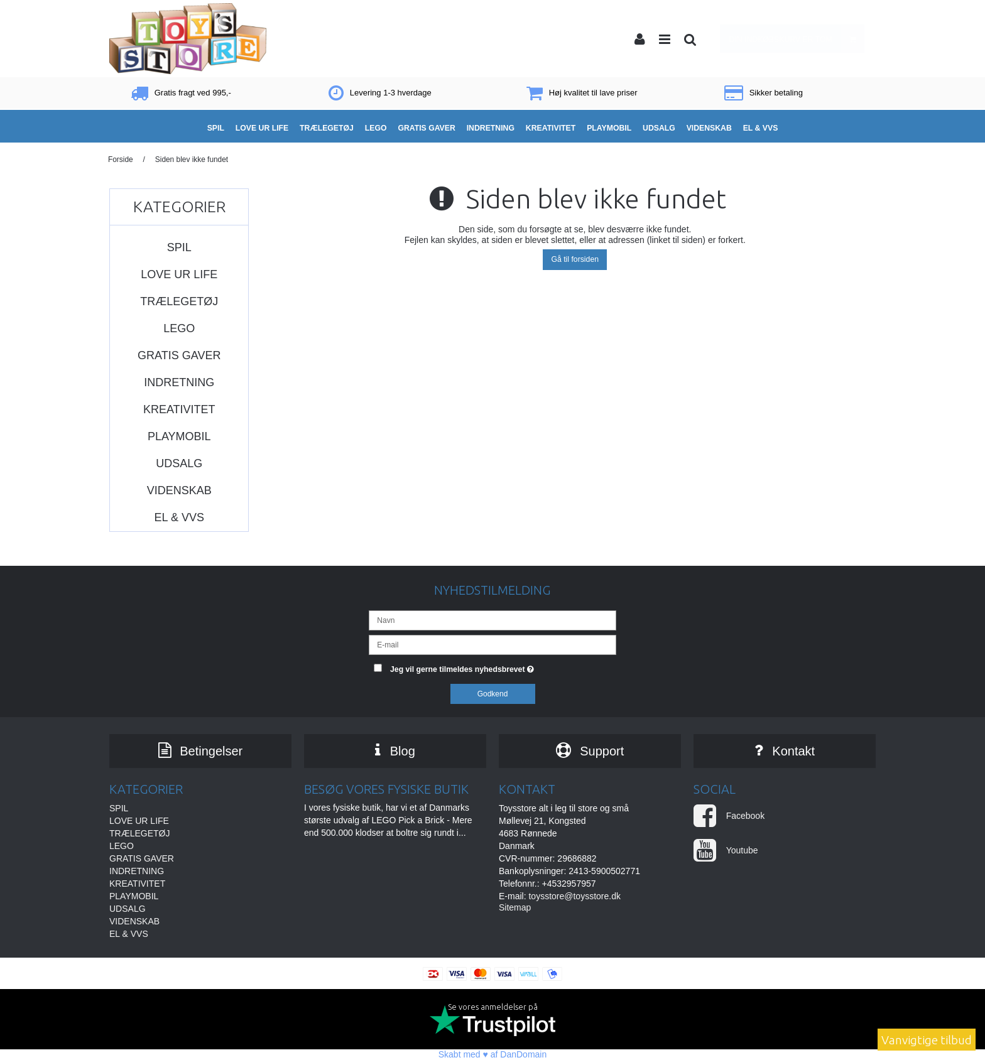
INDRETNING (179, 382)
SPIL (179, 247)
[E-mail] (492, 644)
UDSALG (179, 463)
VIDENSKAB (179, 490)
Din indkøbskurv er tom (796, 38)
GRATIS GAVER (179, 355)
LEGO (179, 328)
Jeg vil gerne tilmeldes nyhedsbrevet (503, 666)
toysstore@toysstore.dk (574, 897)
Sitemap (515, 908)
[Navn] (492, 620)
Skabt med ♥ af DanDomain (492, 1054)
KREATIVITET (179, 409)
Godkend (492, 694)
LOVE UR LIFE (179, 274)
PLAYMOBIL (179, 436)
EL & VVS (179, 517)
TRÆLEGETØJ (179, 301)
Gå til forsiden (575, 259)
